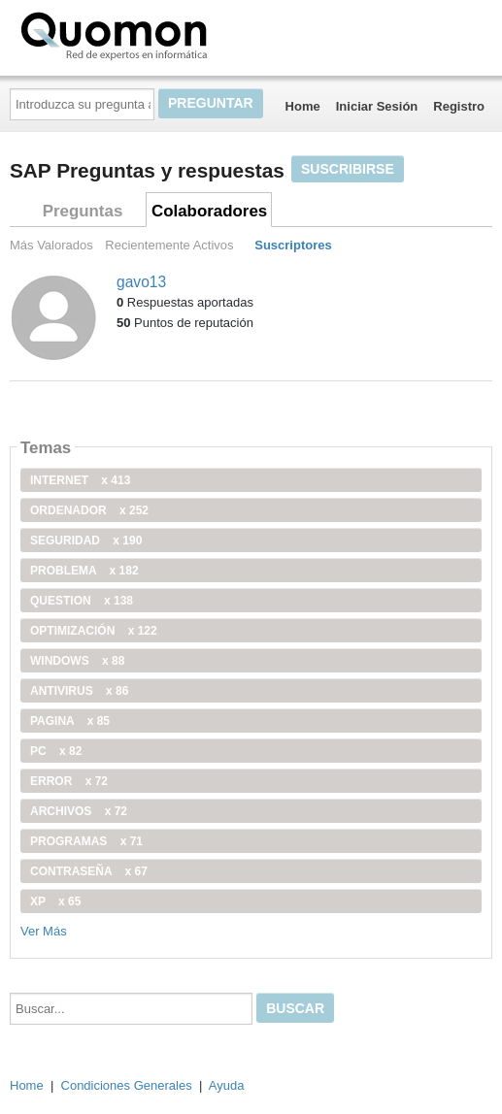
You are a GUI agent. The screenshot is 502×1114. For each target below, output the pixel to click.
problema (84, 570)
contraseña (89, 871)
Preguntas (83, 211)
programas (86, 841)
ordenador (89, 510)
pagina (70, 721)
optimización (93, 631)
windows (77, 661)
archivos (78, 811)
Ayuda (227, 1085)
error (69, 781)
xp (55, 901)
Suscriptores (292, 245)
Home (302, 106)
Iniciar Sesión (377, 106)
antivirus (79, 691)
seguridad (86, 540)
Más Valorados (51, 245)
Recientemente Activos (169, 245)
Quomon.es (175, 34)
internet (80, 480)
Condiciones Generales (126, 1085)
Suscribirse (347, 169)
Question (81, 600)
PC (56, 751)
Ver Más (43, 931)
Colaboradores (209, 211)
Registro (459, 106)
